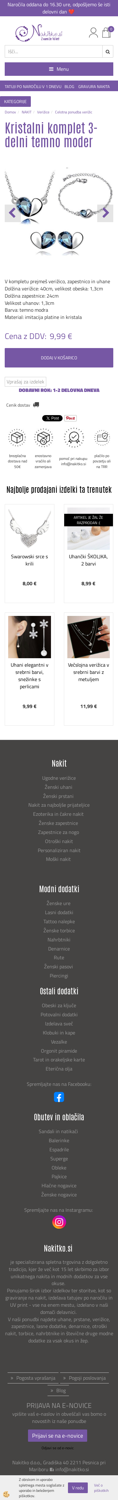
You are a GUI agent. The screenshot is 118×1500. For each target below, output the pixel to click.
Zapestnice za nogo (59, 832)
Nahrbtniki (59, 939)
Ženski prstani (59, 796)
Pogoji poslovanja (87, 1378)
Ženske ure (59, 903)
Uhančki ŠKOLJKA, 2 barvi (88, 560)
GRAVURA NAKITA (94, 87)
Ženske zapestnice (59, 823)
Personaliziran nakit (59, 850)
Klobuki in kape (59, 1032)
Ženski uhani (59, 787)
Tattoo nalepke (59, 921)
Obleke (59, 1167)
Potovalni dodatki (59, 1014)
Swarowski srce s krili (29, 560)
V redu (78, 1487)
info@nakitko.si (72, 1469)
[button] (105, 213)
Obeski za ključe (59, 1005)
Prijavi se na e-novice (57, 1435)
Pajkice (59, 1176)
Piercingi (59, 975)
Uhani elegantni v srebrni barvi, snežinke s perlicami (29, 675)
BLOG (70, 87)
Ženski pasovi (59, 966)
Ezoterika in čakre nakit (59, 814)
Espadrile (59, 1149)
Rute (59, 957)
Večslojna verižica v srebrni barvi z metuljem (88, 672)
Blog (61, 1390)
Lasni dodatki (59, 912)
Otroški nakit (59, 841)
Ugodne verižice (59, 778)
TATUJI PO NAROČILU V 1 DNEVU (33, 87)
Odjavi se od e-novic (58, 1448)
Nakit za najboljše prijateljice (59, 805)
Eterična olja (59, 1068)
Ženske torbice (59, 930)
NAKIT (26, 112)
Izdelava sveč (59, 1023)
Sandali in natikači (59, 1131)
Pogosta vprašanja (35, 1378)
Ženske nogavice (59, 1194)
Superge (59, 1158)
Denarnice (59, 948)
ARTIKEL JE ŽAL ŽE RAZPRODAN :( (88, 520)
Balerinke (59, 1140)
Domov (10, 112)
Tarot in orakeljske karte (59, 1059)
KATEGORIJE (15, 101)
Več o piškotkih (101, 1487)
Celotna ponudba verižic (73, 112)
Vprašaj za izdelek (25, 381)
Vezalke (59, 1041)
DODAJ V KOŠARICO (59, 357)
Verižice (43, 112)
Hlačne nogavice (59, 1185)
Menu (59, 69)
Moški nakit (59, 859)
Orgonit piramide (59, 1051)
